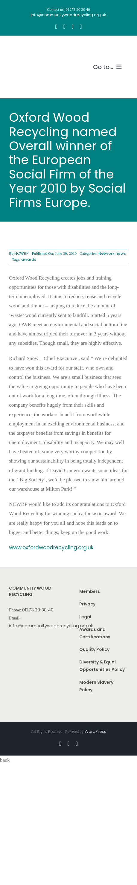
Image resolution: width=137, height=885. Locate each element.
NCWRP (21, 253)
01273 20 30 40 (38, 610)
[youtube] (72, 27)
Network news (112, 253)
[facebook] (56, 27)
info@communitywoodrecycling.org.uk (51, 626)
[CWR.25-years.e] (31, 47)
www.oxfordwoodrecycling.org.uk (51, 547)
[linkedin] (81, 27)
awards (28, 259)
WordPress (95, 731)
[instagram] (64, 27)
